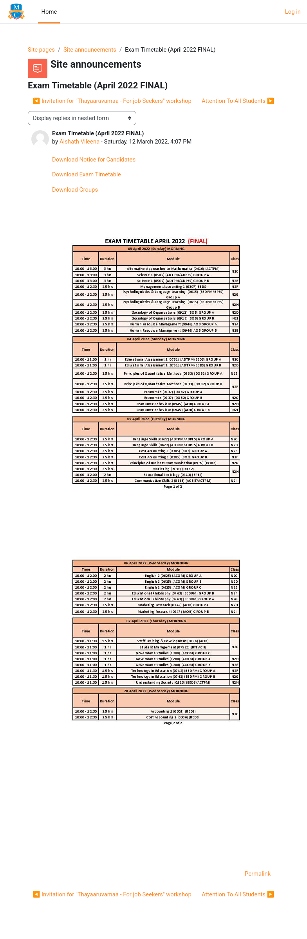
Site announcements (89, 49)
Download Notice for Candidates (93, 159)
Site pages (41, 49)
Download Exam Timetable (86, 174)
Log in (293, 11)
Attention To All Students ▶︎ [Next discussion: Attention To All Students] (238, 100)
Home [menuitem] (49, 11)
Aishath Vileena (79, 141)
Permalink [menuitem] (258, 873)
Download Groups (75, 189)
